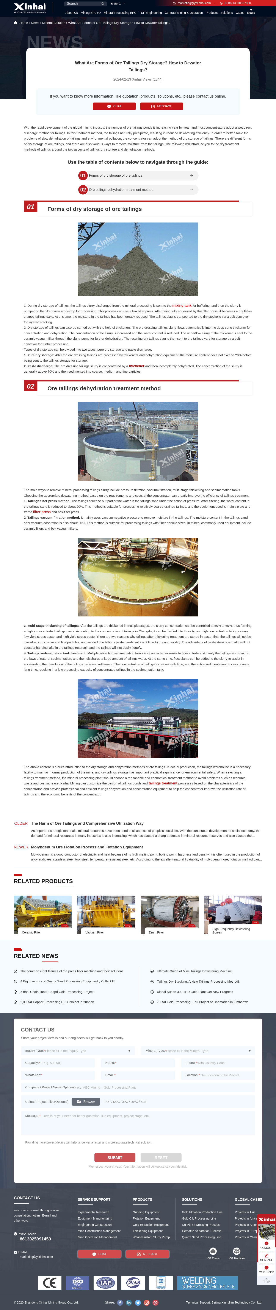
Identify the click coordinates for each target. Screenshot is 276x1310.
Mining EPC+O (91, 12)
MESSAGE (161, 106)
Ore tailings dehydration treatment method (121, 190)
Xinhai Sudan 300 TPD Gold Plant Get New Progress (195, 992)
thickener (136, 366)
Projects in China (246, 1237)
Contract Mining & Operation (184, 12)
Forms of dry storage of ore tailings (115, 175)
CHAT (114, 106)
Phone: (191, 1062)
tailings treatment (163, 783)
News (251, 12)
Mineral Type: (156, 1050)
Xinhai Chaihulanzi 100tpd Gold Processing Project (56, 992)
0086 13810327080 (235, 3)
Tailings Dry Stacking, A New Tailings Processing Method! (198, 981)
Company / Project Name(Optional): (51, 1087)
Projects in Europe (247, 1231)
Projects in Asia (245, 1212)
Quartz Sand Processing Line (201, 1237)
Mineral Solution (53, 23)
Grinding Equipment (146, 1212)
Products (212, 12)
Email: (110, 1075)
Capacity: (32, 1062)
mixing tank (181, 305)
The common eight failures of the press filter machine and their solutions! (72, 971)
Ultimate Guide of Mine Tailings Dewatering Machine (194, 971)
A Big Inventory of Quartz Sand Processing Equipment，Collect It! (67, 981)
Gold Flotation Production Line (202, 1212)
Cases (240, 12)
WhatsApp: (33, 1075)
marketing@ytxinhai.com (192, 3)
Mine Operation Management (97, 1237)
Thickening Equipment (148, 1231)
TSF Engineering (150, 12)
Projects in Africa (246, 1218)
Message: (33, 1115)
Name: (110, 1062)
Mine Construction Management (99, 1231)
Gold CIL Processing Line (199, 1218)
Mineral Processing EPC (120, 12)
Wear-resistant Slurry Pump (151, 1237)
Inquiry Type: (35, 1050)
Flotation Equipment (146, 1218)
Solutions (227, 12)
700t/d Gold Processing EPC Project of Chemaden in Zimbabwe (203, 1002)
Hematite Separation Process (201, 1231)
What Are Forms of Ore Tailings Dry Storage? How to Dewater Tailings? (119, 23)
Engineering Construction (95, 1224)
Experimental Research (93, 1212)
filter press (42, 512)
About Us (71, 12)
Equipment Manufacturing (95, 1218)
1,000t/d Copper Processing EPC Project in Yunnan (57, 1002)
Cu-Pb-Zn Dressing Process (201, 1224)
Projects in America (248, 1224)
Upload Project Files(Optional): (47, 1101)
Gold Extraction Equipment (151, 1224)
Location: (192, 1075)
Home (23, 23)
